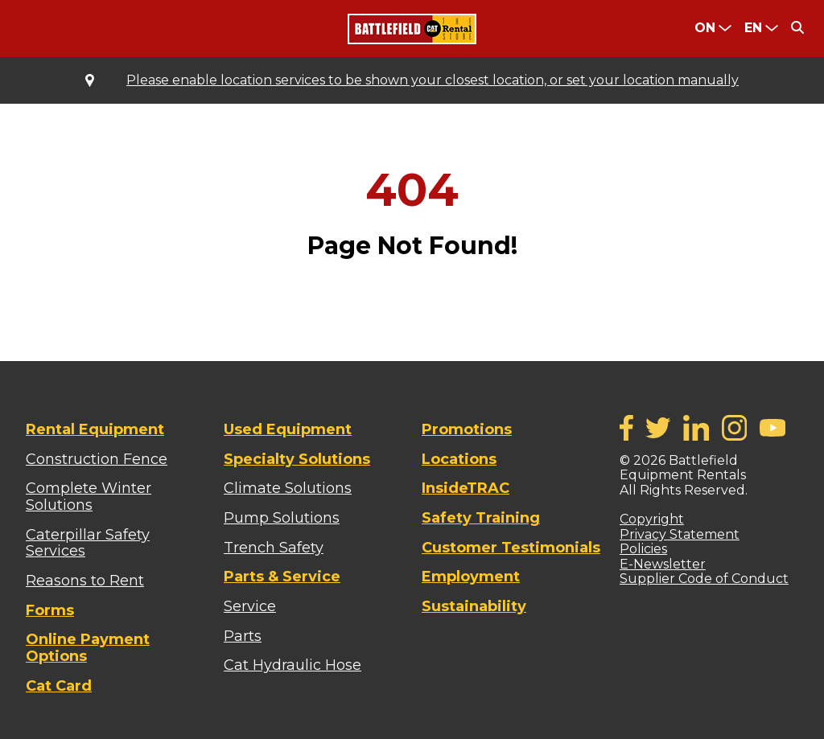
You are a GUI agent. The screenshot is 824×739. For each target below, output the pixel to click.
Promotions (467, 429)
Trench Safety (273, 547)
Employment (471, 576)
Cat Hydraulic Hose (292, 665)
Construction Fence (96, 459)
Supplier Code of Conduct (704, 578)
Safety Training (481, 518)
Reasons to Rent (85, 580)
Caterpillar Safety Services (88, 543)
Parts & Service (282, 576)
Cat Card (59, 686)
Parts (243, 636)
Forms (50, 610)
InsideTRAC (465, 488)
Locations (459, 459)
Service (250, 606)
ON (704, 27)
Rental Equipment (95, 429)
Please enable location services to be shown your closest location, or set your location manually (432, 80)
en (753, 27)
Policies (643, 548)
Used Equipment (288, 429)
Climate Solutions (288, 488)
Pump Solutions (282, 518)
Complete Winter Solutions (88, 496)
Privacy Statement (680, 534)
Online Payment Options (88, 647)
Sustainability (474, 606)
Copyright (652, 519)
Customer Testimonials (511, 547)
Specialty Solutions (297, 459)
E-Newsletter (663, 564)
